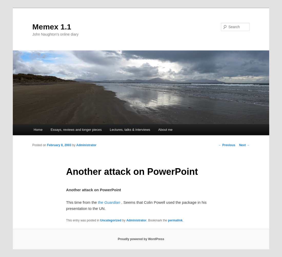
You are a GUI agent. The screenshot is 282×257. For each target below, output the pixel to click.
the (109, 202)
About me (165, 130)
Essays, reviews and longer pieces (76, 130)
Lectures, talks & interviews (130, 130)
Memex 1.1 (51, 27)
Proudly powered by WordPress (141, 239)
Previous (226, 145)
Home (38, 130)
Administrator (86, 145)
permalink (175, 220)
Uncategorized (111, 220)
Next (244, 145)
